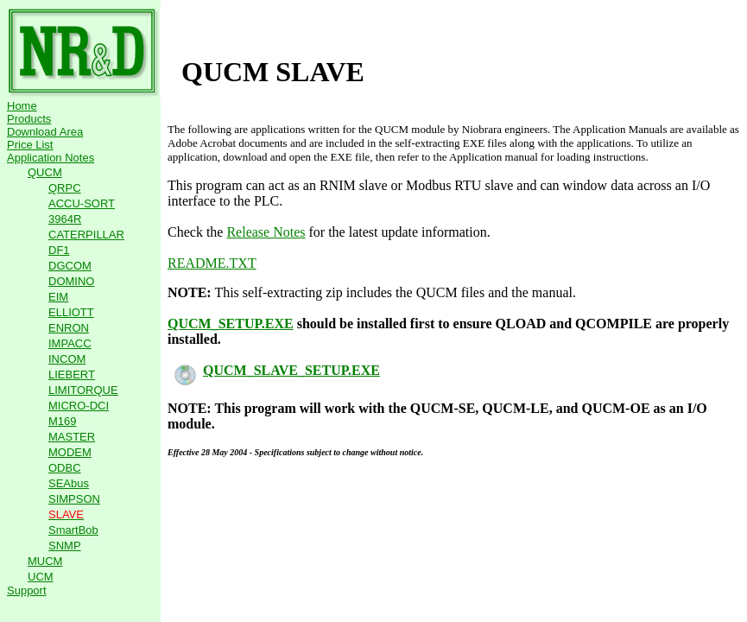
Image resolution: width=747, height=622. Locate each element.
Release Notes (265, 232)
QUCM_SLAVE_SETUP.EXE (277, 370)
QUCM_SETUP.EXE (231, 323)
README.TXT (212, 263)
